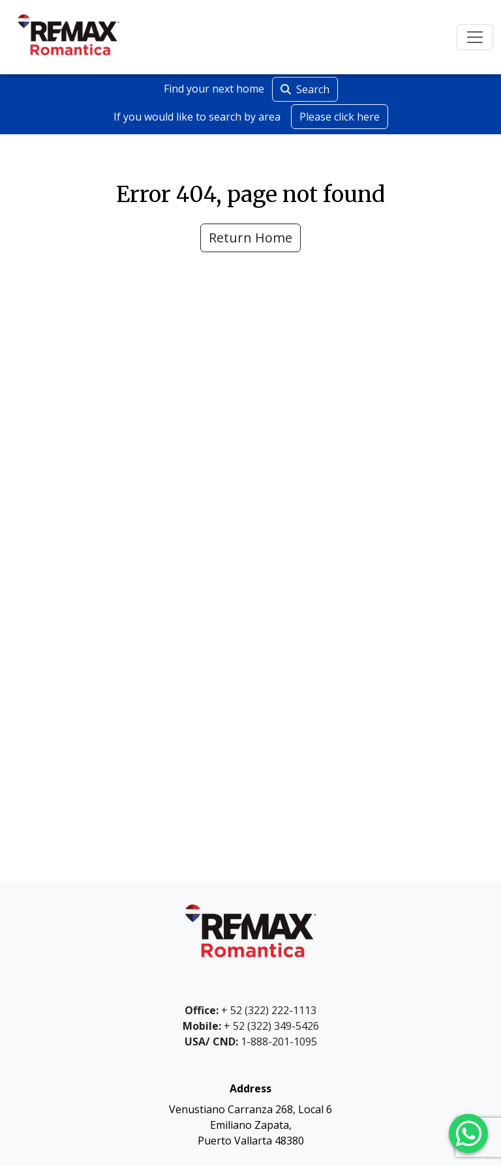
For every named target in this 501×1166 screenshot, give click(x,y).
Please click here (339, 116)
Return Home (250, 237)
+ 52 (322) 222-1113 (250, 1010)
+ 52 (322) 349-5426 (251, 1026)
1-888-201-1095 (251, 1041)
